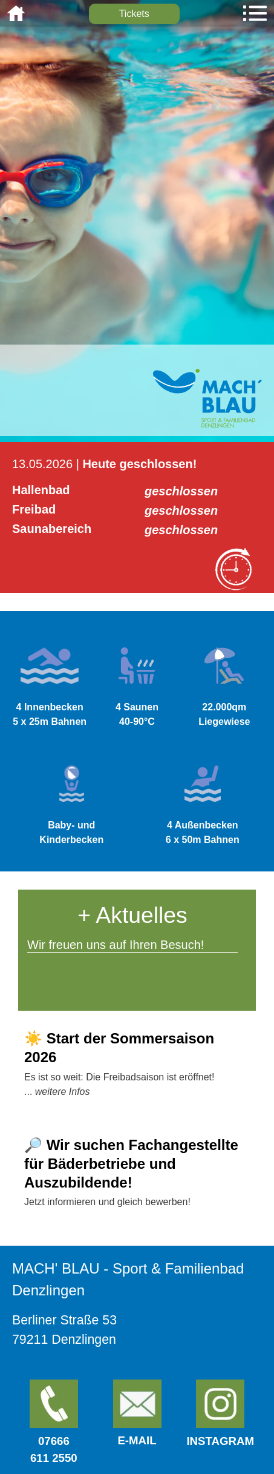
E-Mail (136, 1440)
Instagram (220, 1413)
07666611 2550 (54, 1422)
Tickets (134, 13)
